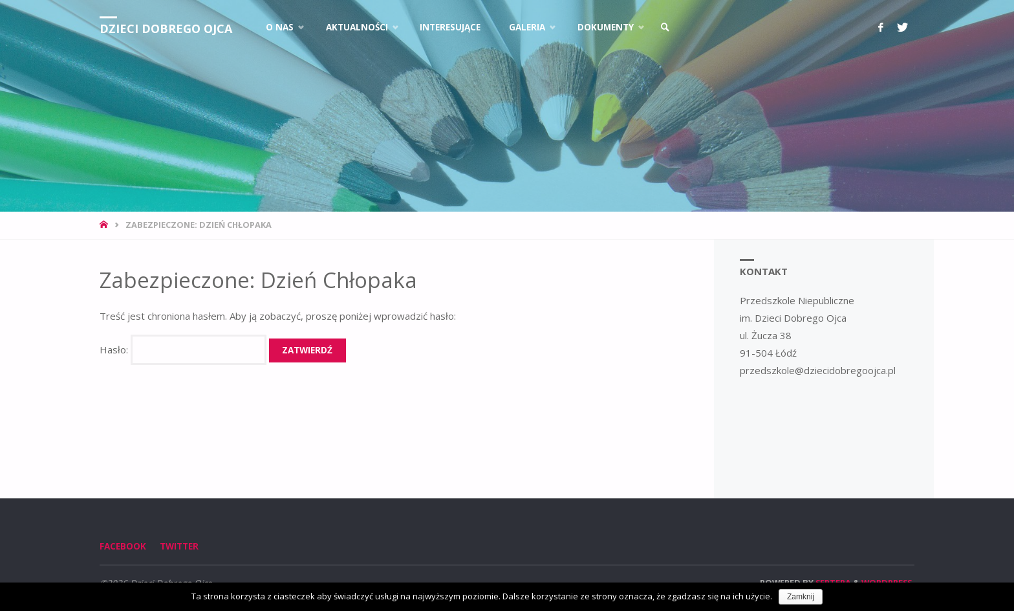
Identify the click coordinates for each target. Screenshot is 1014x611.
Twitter (179, 546)
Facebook (123, 546)
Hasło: (183, 349)
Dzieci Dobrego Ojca (166, 28)
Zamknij (800, 596)
